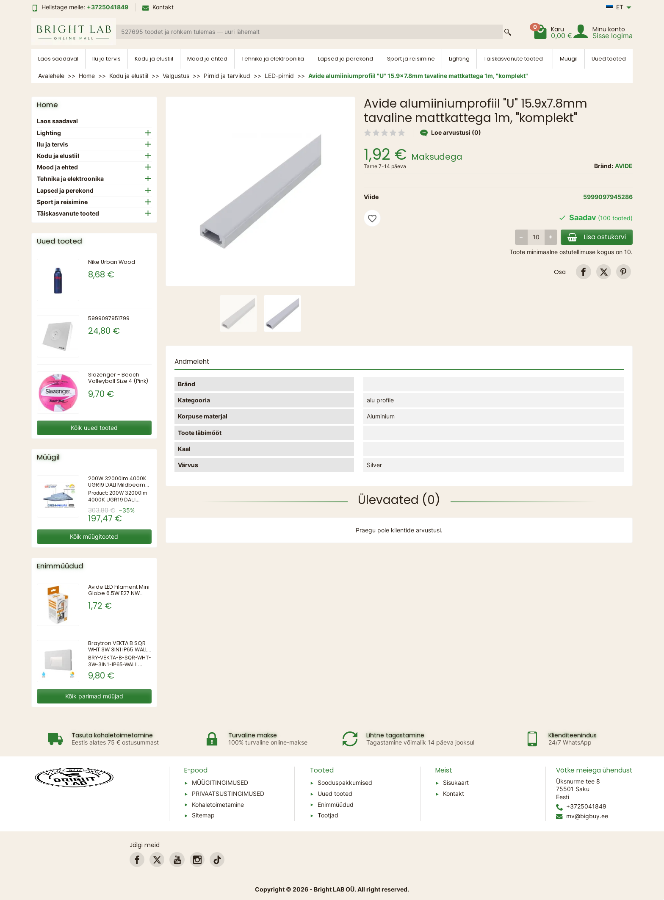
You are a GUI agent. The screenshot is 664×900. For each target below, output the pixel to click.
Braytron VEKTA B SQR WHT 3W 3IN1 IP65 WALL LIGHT (117, 649)
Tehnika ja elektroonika (272, 58)
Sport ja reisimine (411, 58)
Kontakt (158, 7)
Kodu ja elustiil (154, 58)
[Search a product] (309, 32)
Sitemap (203, 815)
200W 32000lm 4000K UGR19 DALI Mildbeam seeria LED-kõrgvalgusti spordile (117, 488)
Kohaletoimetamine (218, 804)
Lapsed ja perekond (345, 58)
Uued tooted (609, 58)
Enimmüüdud (336, 804)
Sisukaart (456, 782)
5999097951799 (109, 318)
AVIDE (624, 165)
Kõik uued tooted (94, 427)
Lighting (459, 58)
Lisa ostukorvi (596, 237)
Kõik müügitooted (94, 536)
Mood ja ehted (207, 58)
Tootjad (328, 815)
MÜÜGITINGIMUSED (220, 782)
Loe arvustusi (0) (450, 132)
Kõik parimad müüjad (94, 696)
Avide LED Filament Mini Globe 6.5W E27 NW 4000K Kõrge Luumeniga (118, 596)
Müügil (569, 58)
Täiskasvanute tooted (513, 58)
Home (47, 105)
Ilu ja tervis (106, 58)
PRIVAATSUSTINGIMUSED (228, 793)
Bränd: (603, 165)
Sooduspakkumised (345, 782)
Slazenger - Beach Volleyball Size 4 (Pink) (118, 378)
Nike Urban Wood (111, 262)
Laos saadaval (58, 58)
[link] (583, 271)
